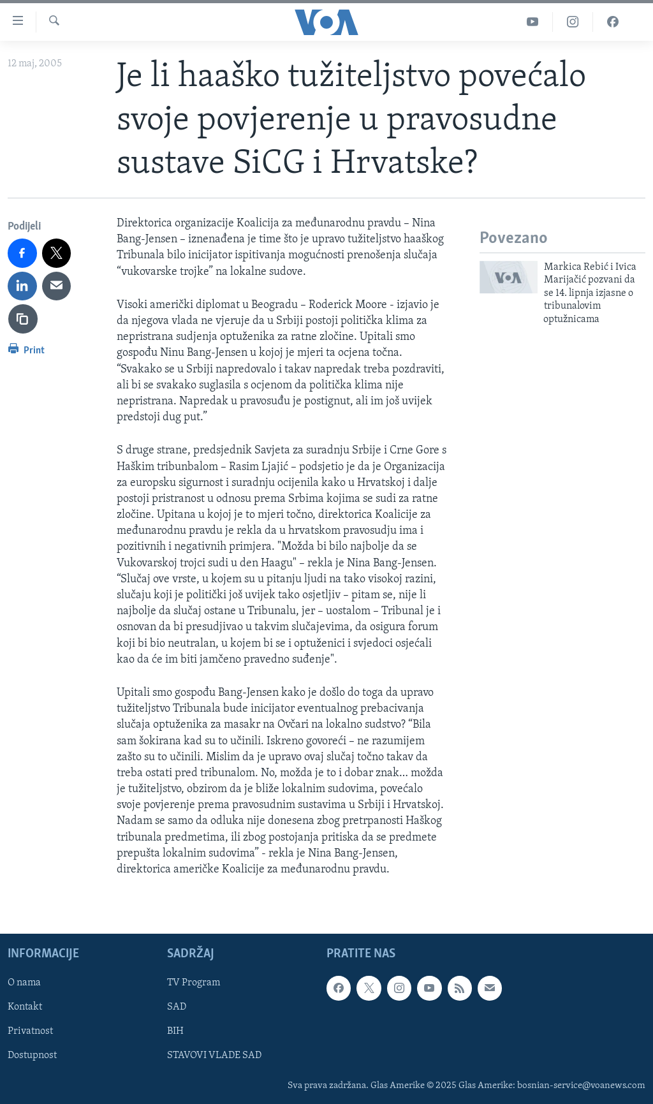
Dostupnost (32, 1056)
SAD (176, 1008)
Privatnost (30, 1032)
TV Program (193, 983)
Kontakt (25, 1008)
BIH (175, 1032)
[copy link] (23, 319)
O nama (24, 983)
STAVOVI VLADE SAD (214, 1056)
